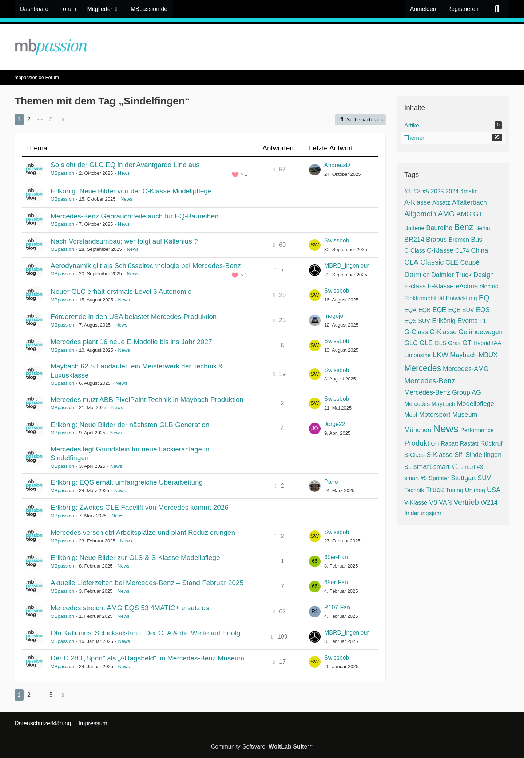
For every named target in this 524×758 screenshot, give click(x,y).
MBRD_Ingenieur (346, 265)
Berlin (482, 228)
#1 (408, 191)
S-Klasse (439, 454)
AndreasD (337, 165)
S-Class (414, 455)
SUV (484, 478)
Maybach (463, 355)
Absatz (441, 203)
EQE (439, 309)
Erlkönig (444, 320)
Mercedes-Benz (429, 381)
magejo (333, 316)
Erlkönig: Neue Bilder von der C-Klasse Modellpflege (131, 191)
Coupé (469, 262)
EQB (424, 310)
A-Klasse (417, 202)
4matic (468, 191)
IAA (496, 343)
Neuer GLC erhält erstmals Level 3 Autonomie (121, 291)
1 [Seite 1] (19, 119)
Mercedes (422, 368)
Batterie (414, 228)
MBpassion (62, 173)
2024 (451, 191)
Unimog (475, 490)
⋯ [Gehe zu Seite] (40, 119)
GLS (440, 343)
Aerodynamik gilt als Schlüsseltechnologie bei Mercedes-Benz (146, 265)
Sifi (459, 454)
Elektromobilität (424, 298)
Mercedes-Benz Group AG (442, 392)
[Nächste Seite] (63, 119)
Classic (432, 262)
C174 (462, 251)
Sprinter (439, 478)
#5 (425, 191)
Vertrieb (466, 502)
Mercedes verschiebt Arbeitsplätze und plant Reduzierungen (143, 532)
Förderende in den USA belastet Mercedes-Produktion (134, 316)
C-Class (414, 251)
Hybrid (481, 343)
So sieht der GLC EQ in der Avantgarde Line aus (125, 165)
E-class (415, 286)
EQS (483, 309)
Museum (464, 414)
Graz (454, 343)
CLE (451, 262)
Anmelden (423, 9)
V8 (433, 502)
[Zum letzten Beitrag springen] (315, 169)
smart (422, 466)
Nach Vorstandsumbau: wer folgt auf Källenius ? (124, 241)
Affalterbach (469, 202)
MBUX (488, 355)
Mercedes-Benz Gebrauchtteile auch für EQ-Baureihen (135, 216)
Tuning (454, 490)
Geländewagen (480, 332)
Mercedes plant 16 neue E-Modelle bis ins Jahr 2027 (131, 342)
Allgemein (420, 214)
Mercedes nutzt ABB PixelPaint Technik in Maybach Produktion (147, 399)
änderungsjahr (422, 513)
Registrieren (463, 9)
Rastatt (469, 444)
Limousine (417, 355)
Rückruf (491, 443)
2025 (437, 191)
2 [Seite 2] (29, 119)
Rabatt (449, 444)
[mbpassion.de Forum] (262, 47)
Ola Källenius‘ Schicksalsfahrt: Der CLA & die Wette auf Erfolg (145, 633)
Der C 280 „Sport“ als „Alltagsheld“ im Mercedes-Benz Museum (147, 658)
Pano (331, 482)
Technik (414, 490)
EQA (410, 310)
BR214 (414, 239)
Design (483, 275)
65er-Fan (336, 557)
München (417, 430)
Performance (477, 430)
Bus (476, 239)
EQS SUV (417, 321)
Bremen (459, 240)
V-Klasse (415, 503)
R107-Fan (337, 607)
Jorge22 (334, 424)
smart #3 (472, 467)
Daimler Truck (451, 275)
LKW (440, 355)
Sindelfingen (483, 454)
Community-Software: (262, 746)
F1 (482, 321)
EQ (484, 298)
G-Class (416, 332)
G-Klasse (443, 332)
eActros (467, 286)
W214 (489, 502)
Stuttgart (463, 478)
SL (408, 467)
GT (467, 343)
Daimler (416, 275)
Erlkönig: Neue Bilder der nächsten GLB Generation (130, 425)
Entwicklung (461, 298)
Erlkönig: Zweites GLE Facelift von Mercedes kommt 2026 (140, 507)
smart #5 (415, 478)
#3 (417, 191)
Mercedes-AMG (466, 368)
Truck (435, 490)
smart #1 (446, 466)
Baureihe (439, 228)
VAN (445, 502)
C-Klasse (440, 250)
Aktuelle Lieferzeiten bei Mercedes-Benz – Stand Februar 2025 (147, 583)
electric (489, 286)
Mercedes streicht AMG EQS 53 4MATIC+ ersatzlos (130, 608)
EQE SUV (461, 310)
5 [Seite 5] (51, 119)
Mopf (410, 415)
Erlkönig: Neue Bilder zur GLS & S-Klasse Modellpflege (135, 557)
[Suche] (496, 9)
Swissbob (336, 240)
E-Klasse (441, 286)
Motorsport (434, 414)
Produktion (421, 443)
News (124, 173)
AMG (446, 214)
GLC (411, 343)
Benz (463, 227)
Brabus (436, 239)
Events (467, 320)
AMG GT (469, 214)
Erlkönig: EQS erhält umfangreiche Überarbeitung (127, 482)
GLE (426, 343)
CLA (411, 262)
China (479, 250)
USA (493, 490)
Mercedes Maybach (429, 404)
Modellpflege (475, 403)
